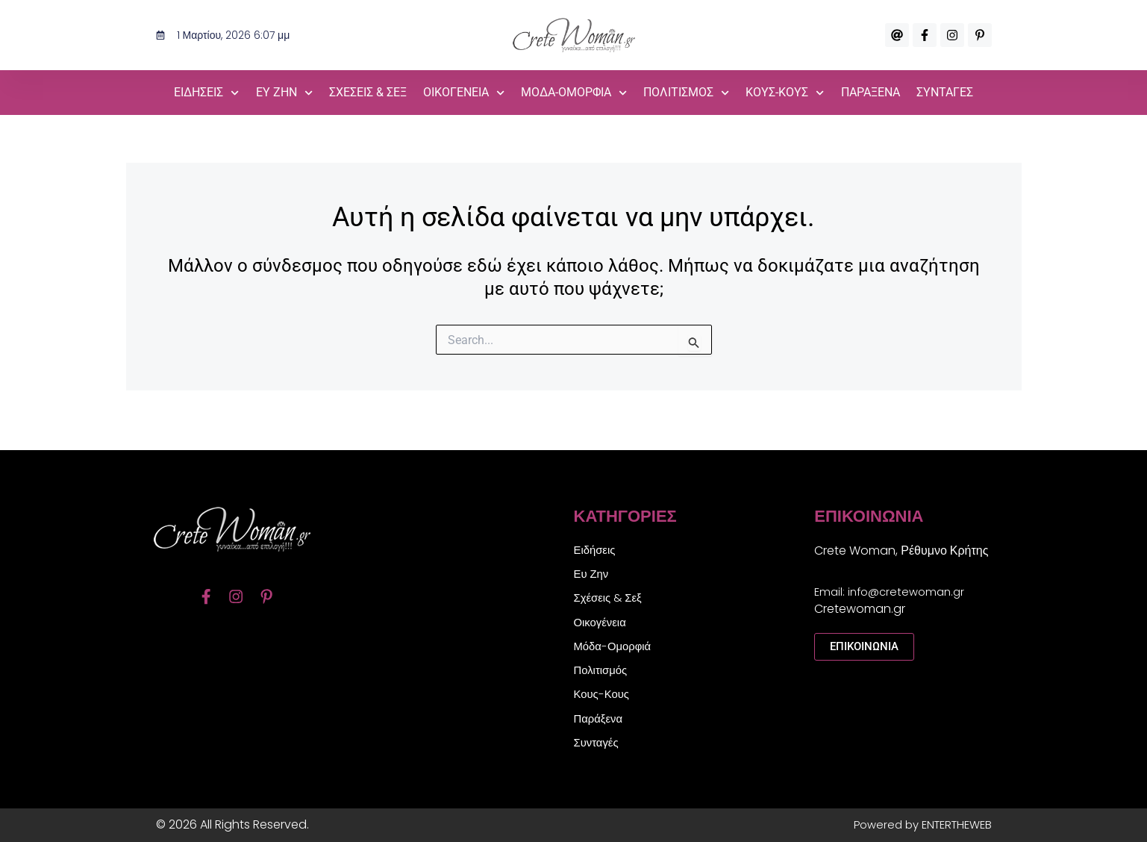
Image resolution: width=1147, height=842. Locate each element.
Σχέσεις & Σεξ (368, 92)
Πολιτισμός (686, 93)
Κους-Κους (785, 93)
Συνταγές (944, 92)
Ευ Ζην (284, 93)
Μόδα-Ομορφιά (574, 93)
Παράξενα (870, 92)
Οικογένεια (463, 93)
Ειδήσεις (206, 93)
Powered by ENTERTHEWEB (917, 824)
